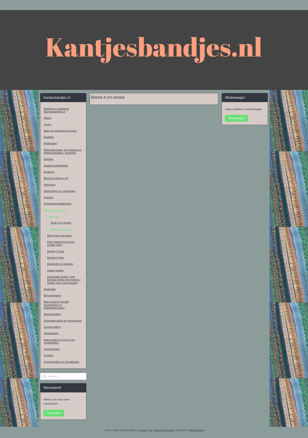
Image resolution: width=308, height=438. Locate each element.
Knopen (48, 197)
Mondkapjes (51, 333)
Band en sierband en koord (60, 130)
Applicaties (50, 143)
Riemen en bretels (55, 210)
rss (150, 430)
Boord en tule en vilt (56, 178)
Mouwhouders (52, 314)
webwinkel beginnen (164, 430)
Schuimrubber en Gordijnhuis (61, 361)
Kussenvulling (52, 327)
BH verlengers (52, 295)
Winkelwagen (236, 118)
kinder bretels (55, 270)
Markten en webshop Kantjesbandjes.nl (56, 110)
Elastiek (48, 159)
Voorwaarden (52, 349)
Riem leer (53, 216)
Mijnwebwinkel (197, 430)
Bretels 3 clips (55, 251)
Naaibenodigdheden (56, 165)
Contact (48, 355)
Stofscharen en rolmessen (59, 191)
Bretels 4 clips (55, 257)
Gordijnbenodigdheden (57, 203)
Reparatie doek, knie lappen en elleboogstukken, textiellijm (63, 151)
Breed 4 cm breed (61, 229)
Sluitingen (50, 289)
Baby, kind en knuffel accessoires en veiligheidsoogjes (56, 304)
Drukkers (49, 172)
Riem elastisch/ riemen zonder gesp (61, 243)
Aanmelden (54, 412)
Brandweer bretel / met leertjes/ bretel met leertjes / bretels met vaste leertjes (64, 279)
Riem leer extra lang (59, 235)
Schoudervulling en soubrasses (63, 320)
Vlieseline (49, 184)
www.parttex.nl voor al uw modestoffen (59, 341)
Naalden (49, 137)
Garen (47, 124)
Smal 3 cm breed (60, 222)
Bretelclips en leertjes (60, 264)
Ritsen (47, 118)
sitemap (143, 430)
